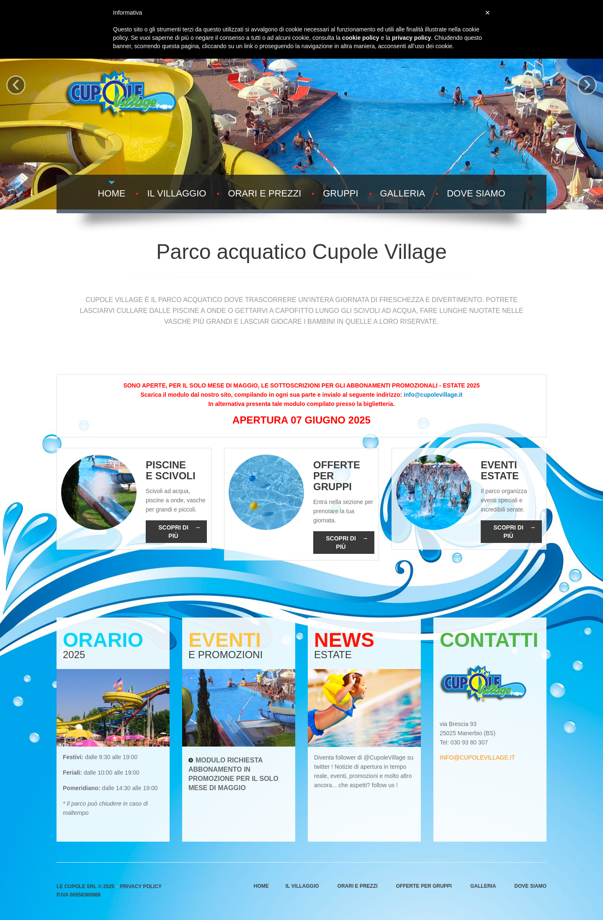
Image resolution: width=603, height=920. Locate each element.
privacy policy (411, 37)
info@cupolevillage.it (433, 394)
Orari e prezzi (264, 194)
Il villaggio (176, 194)
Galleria (402, 194)
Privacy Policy (141, 886)
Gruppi (340, 194)
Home (111, 194)
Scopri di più (179, 531)
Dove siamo (476, 194)
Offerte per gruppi (424, 886)
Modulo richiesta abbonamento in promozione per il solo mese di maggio (233, 774)
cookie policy (360, 37)
